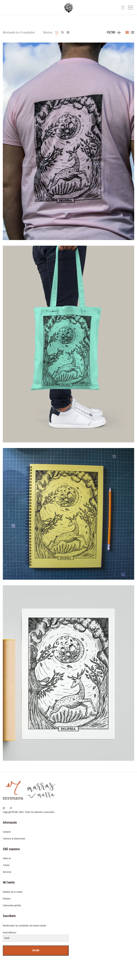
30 (67, 32)
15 (62, 32)
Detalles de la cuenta (12, 892)
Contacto (7, 832)
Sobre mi (7, 858)
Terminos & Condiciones (14, 838)
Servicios (7, 872)
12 (56, 32)
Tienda (6, 865)
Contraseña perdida (12, 905)
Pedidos (7, 898)
